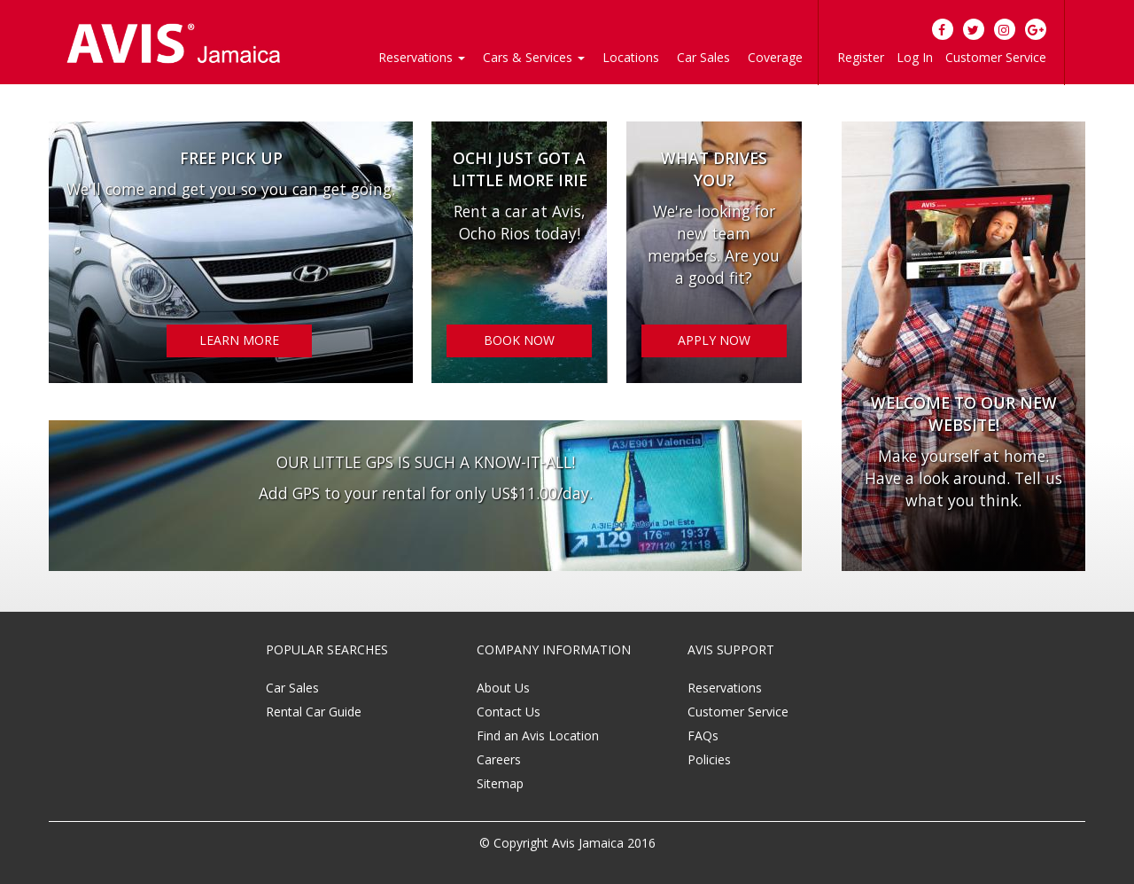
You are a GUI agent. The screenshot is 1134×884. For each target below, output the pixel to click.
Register (860, 57)
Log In (915, 57)
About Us (503, 687)
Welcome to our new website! (964, 413)
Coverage (775, 57)
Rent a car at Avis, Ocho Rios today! (520, 222)
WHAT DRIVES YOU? (714, 169)
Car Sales (703, 57)
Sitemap (500, 783)
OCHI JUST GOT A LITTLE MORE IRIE (519, 169)
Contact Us (508, 711)
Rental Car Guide (313, 711)
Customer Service (995, 57)
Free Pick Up (231, 157)
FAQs (702, 735)
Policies (709, 759)
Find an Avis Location (538, 735)
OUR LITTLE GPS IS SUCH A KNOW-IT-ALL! (425, 462)
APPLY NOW (714, 340)
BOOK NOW (519, 340)
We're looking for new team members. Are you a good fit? (714, 244)
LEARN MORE (239, 340)
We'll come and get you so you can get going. (230, 188)
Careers (499, 759)
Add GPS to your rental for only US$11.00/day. (426, 493)
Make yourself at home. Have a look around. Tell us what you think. (963, 478)
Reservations (724, 687)
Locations (630, 57)
